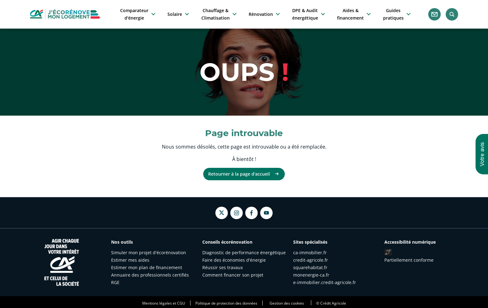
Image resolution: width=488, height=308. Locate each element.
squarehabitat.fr (310, 267)
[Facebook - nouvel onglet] (251, 213)
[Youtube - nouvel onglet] (266, 213)
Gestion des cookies (287, 303)
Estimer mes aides (130, 260)
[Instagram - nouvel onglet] (236, 212)
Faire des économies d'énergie (234, 260)
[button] (482, 154)
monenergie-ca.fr (311, 275)
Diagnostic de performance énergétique (244, 252)
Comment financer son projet (232, 275)
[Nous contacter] (434, 14)
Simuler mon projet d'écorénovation (148, 252)
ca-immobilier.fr (310, 252)
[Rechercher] (452, 14)
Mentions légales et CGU (163, 303)
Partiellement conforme (409, 260)
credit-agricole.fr (310, 260)
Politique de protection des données (226, 303)
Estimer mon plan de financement (146, 267)
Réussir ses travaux (222, 267)
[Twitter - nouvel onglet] (221, 212)
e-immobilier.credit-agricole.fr (324, 282)
